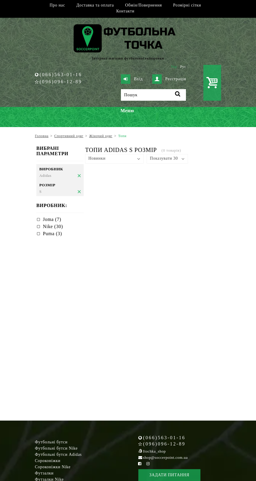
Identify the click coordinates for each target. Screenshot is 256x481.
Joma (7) (52, 219)
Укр (174, 67)
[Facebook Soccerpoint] (139, 463)
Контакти (125, 11)
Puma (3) (52, 233)
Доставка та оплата (95, 5)
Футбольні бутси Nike (56, 448)
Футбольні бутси (51, 442)
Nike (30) (53, 226)
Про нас (57, 5)
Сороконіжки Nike (53, 467)
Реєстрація (169, 79)
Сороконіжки (47, 460)
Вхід (132, 79)
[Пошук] (153, 95)
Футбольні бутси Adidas (58, 454)
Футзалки (44, 473)
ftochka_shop (154, 451)
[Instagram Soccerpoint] (147, 463)
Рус (183, 67)
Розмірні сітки (187, 5)
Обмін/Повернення (143, 5)
